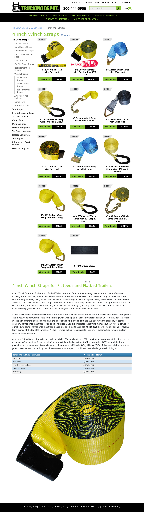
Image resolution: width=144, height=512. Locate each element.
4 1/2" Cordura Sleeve (84, 266)
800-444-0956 (74, 8)
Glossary (95, 506)
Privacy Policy (61, 506)
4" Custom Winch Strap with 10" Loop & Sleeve (51, 120)
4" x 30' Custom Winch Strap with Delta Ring (52, 266)
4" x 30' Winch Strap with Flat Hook (52, 71)
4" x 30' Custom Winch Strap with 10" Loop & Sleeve (84, 218)
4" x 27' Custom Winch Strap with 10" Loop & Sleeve (117, 169)
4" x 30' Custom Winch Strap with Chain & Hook (117, 218)
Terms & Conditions (79, 506)
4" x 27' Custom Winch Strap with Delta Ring (52, 216)
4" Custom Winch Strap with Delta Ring (117, 120)
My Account (126, 2)
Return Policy (46, 506)
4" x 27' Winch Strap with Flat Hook (52, 167)
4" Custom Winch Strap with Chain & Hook (84, 119)
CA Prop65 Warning (111, 506)
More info (65, 35)
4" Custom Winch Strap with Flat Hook (84, 167)
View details (45, 79)
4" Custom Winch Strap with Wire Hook (117, 71)
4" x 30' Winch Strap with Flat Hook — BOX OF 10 (85, 72)
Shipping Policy (31, 506)
